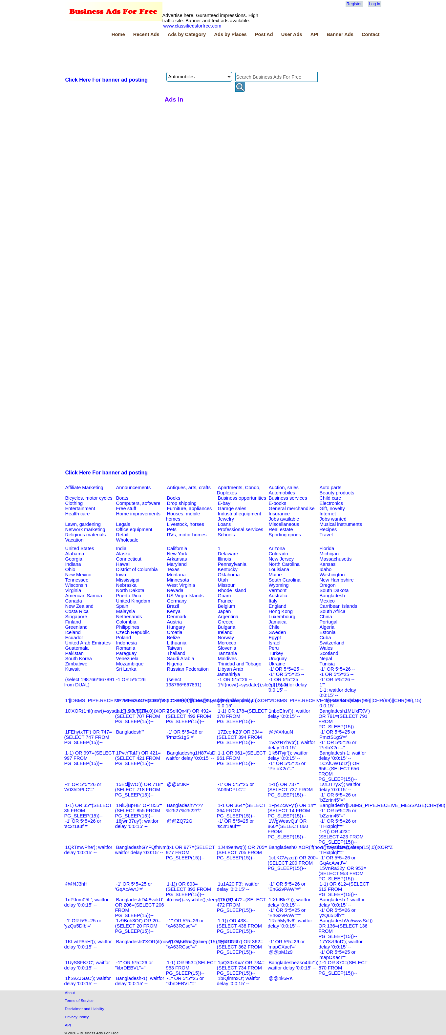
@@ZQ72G (180, 821)
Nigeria (174, 663)
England (278, 606)
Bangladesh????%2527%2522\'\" (184, 808)
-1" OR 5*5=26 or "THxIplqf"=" (337, 823)
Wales (326, 648)
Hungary (176, 627)
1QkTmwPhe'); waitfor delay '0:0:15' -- (88, 850)
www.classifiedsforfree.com (192, 26)
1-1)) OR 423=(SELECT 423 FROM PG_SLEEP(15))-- (341, 837)
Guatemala (77, 648)
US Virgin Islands (185, 595)
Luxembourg (282, 616)
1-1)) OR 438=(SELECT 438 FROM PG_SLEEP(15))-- (239, 926)
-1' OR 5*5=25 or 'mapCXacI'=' (337, 954)
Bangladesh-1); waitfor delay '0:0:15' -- (139, 981)
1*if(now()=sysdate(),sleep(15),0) (253, 684)
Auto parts (331, 487)
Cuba (325, 637)
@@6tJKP (178, 784)
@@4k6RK (281, 978)
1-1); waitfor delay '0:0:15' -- (287, 687)
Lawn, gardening (83, 524)
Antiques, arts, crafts (189, 487)
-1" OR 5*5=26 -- (337, 669)
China (326, 616)
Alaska (123, 553)
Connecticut (128, 559)
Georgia (73, 559)
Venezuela (127, 658)
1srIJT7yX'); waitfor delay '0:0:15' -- (340, 787)
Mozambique (130, 663)
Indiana (73, 564)
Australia (278, 595)
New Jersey (281, 559)
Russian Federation (188, 669)
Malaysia (125, 611)
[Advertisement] (183, 55)
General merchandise (292, 508)
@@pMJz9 (281, 952)
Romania (126, 648)
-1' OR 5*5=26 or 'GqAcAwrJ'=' (337, 860)
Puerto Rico (128, 595)
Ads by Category (187, 34)
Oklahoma (229, 574)
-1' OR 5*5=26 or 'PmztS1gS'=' (184, 734)
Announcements (133, 487)
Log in (374, 4)
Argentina (228, 616)
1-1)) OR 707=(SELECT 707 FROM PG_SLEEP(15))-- (137, 716)
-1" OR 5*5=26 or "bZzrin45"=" (337, 797)
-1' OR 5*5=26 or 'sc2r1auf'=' (82, 823)
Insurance (279, 513)
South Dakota (334, 590)
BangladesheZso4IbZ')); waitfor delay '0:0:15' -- (294, 965)
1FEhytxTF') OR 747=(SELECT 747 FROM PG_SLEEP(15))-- (88, 737)
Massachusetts (336, 559)
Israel (275, 642)
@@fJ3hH (76, 884)
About (70, 992)
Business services (288, 498)
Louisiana (279, 569)
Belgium (226, 606)
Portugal (329, 621)
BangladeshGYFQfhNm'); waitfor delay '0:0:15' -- (143, 850)
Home (118, 34)
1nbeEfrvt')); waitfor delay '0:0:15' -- (289, 713)
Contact (371, 34)
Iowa (121, 574)
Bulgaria (227, 627)
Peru (274, 648)
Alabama (74, 553)
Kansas (328, 564)
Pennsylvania (232, 564)
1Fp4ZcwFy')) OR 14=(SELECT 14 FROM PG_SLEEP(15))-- (292, 810)
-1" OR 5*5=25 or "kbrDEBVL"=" (185, 981)
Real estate (281, 529)
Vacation (74, 540)
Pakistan (74, 653)
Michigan (329, 553)
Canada (73, 601)
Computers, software (138, 503)
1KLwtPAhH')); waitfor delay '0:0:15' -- (88, 944)
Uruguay (278, 658)
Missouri (227, 585)
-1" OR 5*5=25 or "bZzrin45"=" (337, 813)
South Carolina (285, 580)
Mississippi (127, 580)
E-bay (224, 503)
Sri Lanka (126, 669)
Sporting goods (285, 534)
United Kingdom (133, 601)
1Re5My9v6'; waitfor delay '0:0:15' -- (290, 923)
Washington (332, 574)
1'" (322, 684)
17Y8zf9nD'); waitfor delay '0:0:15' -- (341, 944)
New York (177, 553)
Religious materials (85, 534)
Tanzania (227, 653)
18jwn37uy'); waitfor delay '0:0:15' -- (137, 823)
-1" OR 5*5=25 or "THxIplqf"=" (337, 850)
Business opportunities (242, 498)
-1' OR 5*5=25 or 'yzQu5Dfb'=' (82, 923)
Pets (172, 529)
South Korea (78, 658)
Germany (177, 601)
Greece (226, 621)
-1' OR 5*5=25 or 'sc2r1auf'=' (235, 823)
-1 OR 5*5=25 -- (337, 674)
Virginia (73, 590)
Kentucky (228, 569)
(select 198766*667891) (184, 682)
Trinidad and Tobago (240, 663)
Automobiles (282, 492)
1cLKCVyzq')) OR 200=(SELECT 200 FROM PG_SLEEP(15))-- (293, 863)
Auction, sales (284, 487)
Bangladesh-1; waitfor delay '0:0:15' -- (342, 755)
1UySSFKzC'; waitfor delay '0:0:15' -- (87, 965)
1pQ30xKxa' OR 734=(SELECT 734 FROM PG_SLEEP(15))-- (241, 968)
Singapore (76, 616)
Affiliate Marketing (84, 487)
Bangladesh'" (130, 732)
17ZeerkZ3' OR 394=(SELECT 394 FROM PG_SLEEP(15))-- (240, 737)
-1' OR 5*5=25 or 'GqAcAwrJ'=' (133, 886)
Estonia (328, 632)
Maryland (177, 564)
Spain (122, 606)
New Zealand (79, 606)
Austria (174, 621)
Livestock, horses (185, 524)
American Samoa (83, 595)
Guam (224, 595)
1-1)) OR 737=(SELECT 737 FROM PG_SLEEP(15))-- (290, 789)
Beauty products (337, 492)
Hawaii (123, 564)
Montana (176, 574)
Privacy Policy (77, 1017)
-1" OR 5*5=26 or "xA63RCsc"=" (185, 923)
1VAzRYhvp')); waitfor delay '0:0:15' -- (291, 745)
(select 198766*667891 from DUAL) (89, 682)
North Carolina (284, 564)
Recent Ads (146, 34)
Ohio (70, 569)
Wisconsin (76, 585)
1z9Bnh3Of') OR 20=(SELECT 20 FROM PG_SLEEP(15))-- (138, 926)
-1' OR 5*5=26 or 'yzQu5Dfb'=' (337, 913)
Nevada (175, 590)
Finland (73, 621)
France (225, 601)
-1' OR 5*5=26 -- (337, 679)
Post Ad (264, 34)
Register (354, 4)
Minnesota (178, 580)
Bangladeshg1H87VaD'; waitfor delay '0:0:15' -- (192, 755)
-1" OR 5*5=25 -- (287, 674)
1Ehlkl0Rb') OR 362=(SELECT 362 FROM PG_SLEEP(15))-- (240, 947)
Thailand (176, 653)
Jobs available (284, 519)
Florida (327, 548)
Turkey (276, 653)
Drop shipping (182, 503)
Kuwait (72, 669)
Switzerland (332, 642)
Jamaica (278, 621)
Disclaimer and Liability (84, 1008)
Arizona (277, 548)
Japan (224, 611)
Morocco (227, 642)
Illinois (224, 559)
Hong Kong (281, 611)
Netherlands (129, 616)
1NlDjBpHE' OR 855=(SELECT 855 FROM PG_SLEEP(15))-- (138, 810)
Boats (122, 498)
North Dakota (130, 590)
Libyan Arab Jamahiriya (230, 671)
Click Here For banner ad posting (106, 80)
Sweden (277, 632)
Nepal (326, 658)
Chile (274, 627)
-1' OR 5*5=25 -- (286, 669)
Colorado (278, 553)
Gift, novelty (332, 508)
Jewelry (226, 519)
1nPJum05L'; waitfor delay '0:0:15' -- (86, 902)
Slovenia (227, 648)
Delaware (228, 553)
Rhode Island (232, 590)
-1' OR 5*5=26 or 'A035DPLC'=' (82, 787)
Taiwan (174, 648)
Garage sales (232, 508)
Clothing (74, 503)
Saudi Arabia (180, 658)
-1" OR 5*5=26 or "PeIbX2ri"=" (337, 745)
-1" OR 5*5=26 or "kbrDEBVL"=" (134, 965)
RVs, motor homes (187, 534)
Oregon (328, 585)
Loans (224, 524)
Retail (122, 534)
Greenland (76, 627)
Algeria (327, 627)
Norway (226, 637)
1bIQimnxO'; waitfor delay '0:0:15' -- (238, 981)
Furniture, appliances (189, 508)
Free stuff (126, 508)
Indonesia (126, 642)
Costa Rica (77, 611)
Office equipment (134, 529)
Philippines (127, 627)
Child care (330, 498)
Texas (173, 569)
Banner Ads (340, 34)
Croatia (174, 632)
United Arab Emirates (88, 642)
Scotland (329, 653)
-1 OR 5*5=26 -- (235, 679)
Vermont (278, 590)
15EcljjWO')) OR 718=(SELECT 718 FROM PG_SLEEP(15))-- (139, 789)
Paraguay (126, 653)
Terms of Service (79, 1000)
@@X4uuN (281, 732)
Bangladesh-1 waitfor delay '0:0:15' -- (342, 902)
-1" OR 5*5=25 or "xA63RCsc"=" (185, 944)
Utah (223, 580)
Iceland (73, 632)
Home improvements (138, 513)
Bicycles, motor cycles (89, 498)
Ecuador (74, 637)
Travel (326, 534)
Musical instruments (341, 524)
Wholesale (127, 540)
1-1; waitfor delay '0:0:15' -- (337, 692)
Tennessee (77, 580)
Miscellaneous (284, 524)
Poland (123, 637)
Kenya (174, 611)
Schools (226, 534)
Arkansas (177, 559)
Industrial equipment (239, 513)
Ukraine (277, 663)
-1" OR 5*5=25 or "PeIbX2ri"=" (287, 766)
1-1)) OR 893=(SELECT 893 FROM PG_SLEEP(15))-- (188, 889)
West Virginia (181, 585)
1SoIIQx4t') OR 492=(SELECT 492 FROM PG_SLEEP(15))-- (189, 716)
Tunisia (327, 663)
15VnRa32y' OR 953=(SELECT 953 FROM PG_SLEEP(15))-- (343, 873)
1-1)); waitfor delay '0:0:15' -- (339, 703)
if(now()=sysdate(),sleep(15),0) (200, 899)
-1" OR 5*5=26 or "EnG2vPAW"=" (287, 886)
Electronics (331, 503)
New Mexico (78, 574)
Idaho (326, 569)
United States (79, 548)
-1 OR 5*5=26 (131, 679)
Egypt (275, 637)
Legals (123, 524)
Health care (77, 513)
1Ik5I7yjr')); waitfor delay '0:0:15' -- (288, 755)
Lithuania (177, 642)
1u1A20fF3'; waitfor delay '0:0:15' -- (238, 886)
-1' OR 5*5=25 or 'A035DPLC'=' (235, 787)
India (121, 548)
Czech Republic (133, 632)
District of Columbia (137, 569)
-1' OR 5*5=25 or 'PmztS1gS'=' (337, 734)
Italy (273, 601)
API (314, 34)
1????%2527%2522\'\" (140, 700)
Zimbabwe (76, 663)
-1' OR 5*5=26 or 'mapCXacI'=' (286, 944)
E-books (278, 503)
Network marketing (85, 529)
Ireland (225, 632)
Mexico (327, 601)
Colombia (126, 621)
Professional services (240, 529)
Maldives (227, 658)
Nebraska (126, 585)
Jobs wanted (333, 519)
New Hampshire (337, 580)
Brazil (173, 606)
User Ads (291, 34)
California (177, 548)
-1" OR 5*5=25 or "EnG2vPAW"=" (287, 913)
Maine (275, 574)
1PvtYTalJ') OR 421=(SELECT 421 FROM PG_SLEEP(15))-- (138, 758)
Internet (328, 513)
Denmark (176, 616)
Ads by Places (230, 34)
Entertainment (80, 508)
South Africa (333, 611)
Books (174, 498)
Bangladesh (332, 595)
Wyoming (279, 585)
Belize (173, 637)
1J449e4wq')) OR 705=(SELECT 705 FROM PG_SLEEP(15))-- (242, 852)
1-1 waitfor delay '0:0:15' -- (235, 703)
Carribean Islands (338, 606)
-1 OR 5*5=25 (283, 679)
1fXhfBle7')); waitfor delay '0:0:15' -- (289, 902)
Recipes (328, 529)
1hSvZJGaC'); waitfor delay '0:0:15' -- (87, 981)
